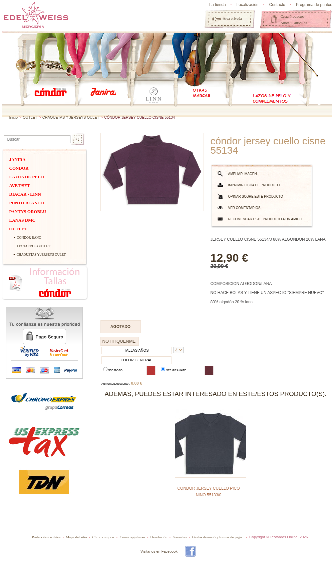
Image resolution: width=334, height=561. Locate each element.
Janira (17, 159)
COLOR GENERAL (136, 360)
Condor (19, 168)
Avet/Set (19, 185)
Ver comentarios (244, 208)
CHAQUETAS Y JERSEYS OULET (71, 117)
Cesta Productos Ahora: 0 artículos (294, 19)
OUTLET (30, 117)
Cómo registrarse (132, 537)
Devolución (158, 537)
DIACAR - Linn (25, 194)
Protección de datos (46, 537)
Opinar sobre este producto (255, 196)
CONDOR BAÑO (29, 237)
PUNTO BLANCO (26, 202)
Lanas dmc (22, 220)
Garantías (180, 537)
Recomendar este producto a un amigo (265, 219)
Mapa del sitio (76, 537)
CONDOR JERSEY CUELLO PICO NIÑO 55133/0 (208, 491)
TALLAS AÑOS (136, 350)
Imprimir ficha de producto (254, 185)
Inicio (13, 117)
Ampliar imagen (242, 174)
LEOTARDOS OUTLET (33, 246)
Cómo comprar (103, 537)
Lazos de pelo (26, 176)
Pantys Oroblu (27, 211)
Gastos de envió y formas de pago (217, 537)
